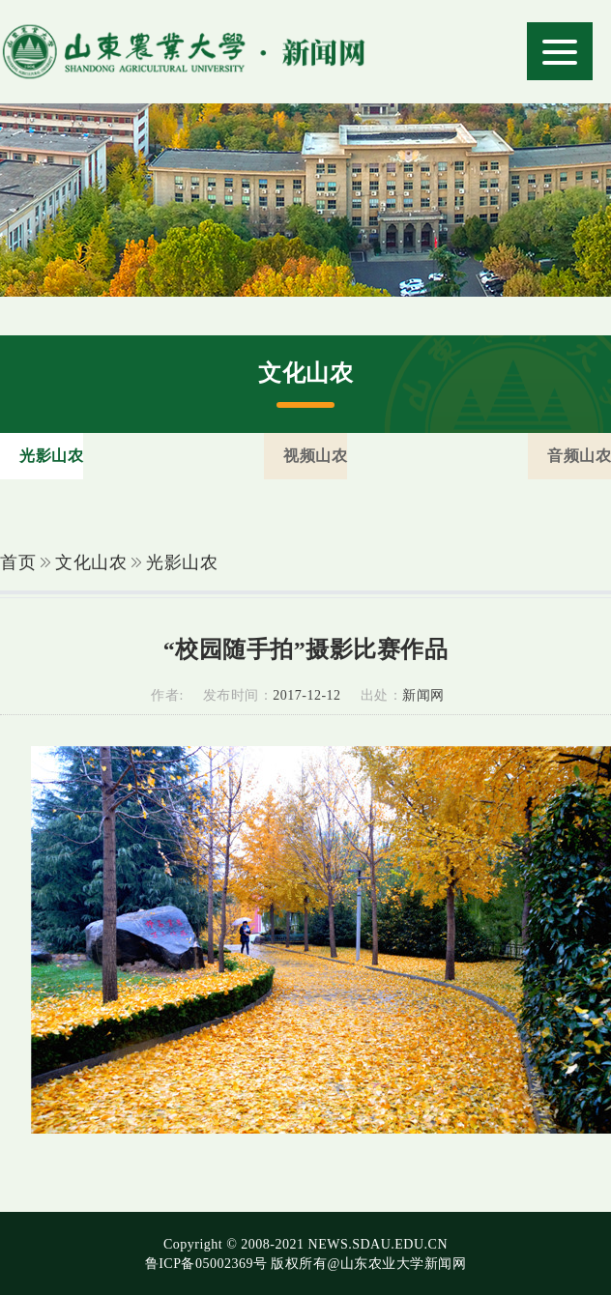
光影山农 (182, 562)
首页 (18, 562)
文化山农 (91, 562)
